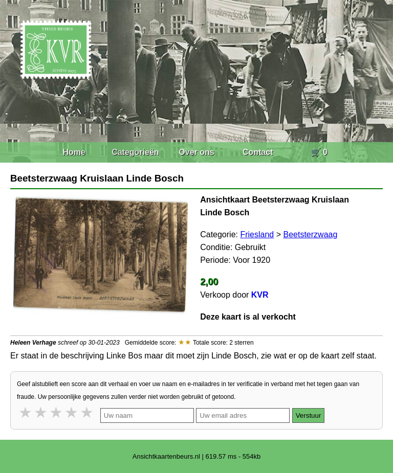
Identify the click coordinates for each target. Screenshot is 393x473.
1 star (26, 412)
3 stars (56, 412)
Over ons (196, 152)
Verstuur (308, 415)
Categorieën (135, 152)
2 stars (41, 412)
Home (73, 152)
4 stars (72, 412)
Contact (258, 152)
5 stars (87, 412)
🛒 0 (319, 152)
